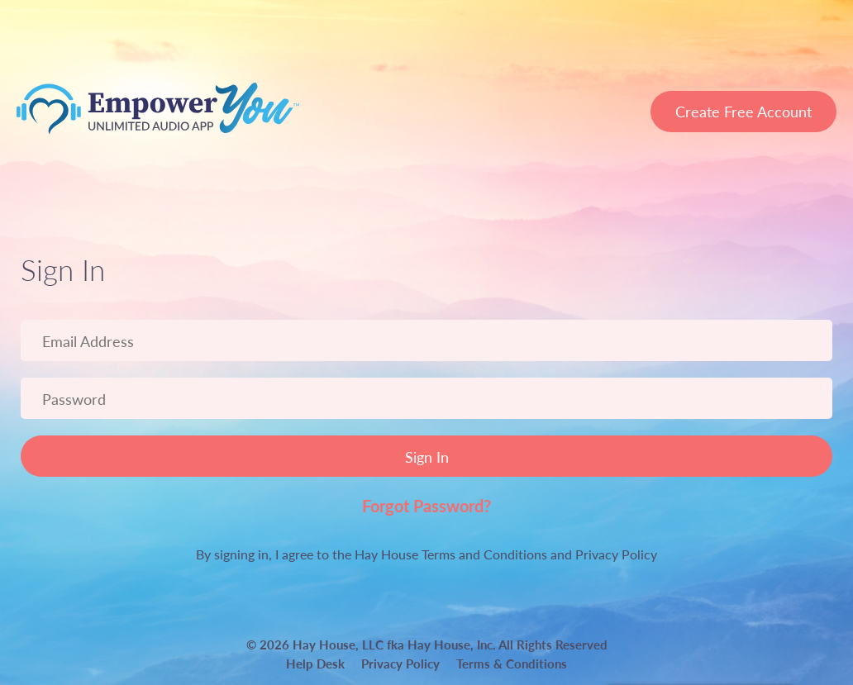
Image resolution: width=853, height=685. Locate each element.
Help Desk (315, 663)
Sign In (427, 456)
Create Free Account (743, 111)
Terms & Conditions (511, 663)
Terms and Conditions (484, 554)
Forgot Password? (426, 505)
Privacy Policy (616, 554)
